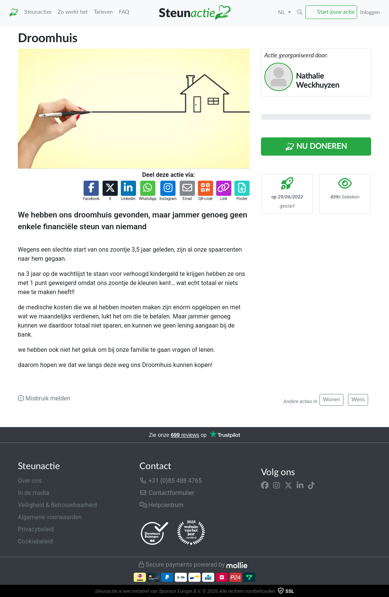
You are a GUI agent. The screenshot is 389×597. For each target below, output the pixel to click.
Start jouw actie (335, 12)
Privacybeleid (36, 529)
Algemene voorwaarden (50, 517)
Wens (358, 399)
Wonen (331, 399)
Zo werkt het (73, 12)
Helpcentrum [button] (161, 505)
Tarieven (103, 12)
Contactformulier (166, 492)
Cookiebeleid (35, 541)
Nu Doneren (316, 146)
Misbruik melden (44, 398)
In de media (33, 492)
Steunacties (38, 12)
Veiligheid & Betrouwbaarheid (57, 505)
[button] (299, 12)
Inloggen (370, 12)
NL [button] (282, 12)
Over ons (30, 480)
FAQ (124, 12)
